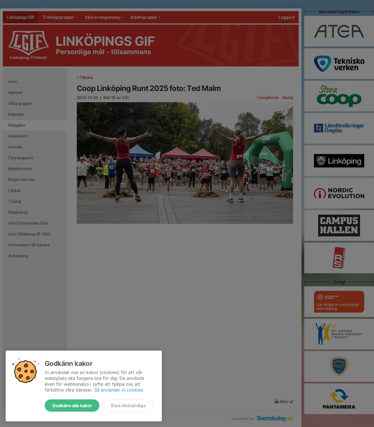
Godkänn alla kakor (72, 405)
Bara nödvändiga (128, 405)
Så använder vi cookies (118, 390)
